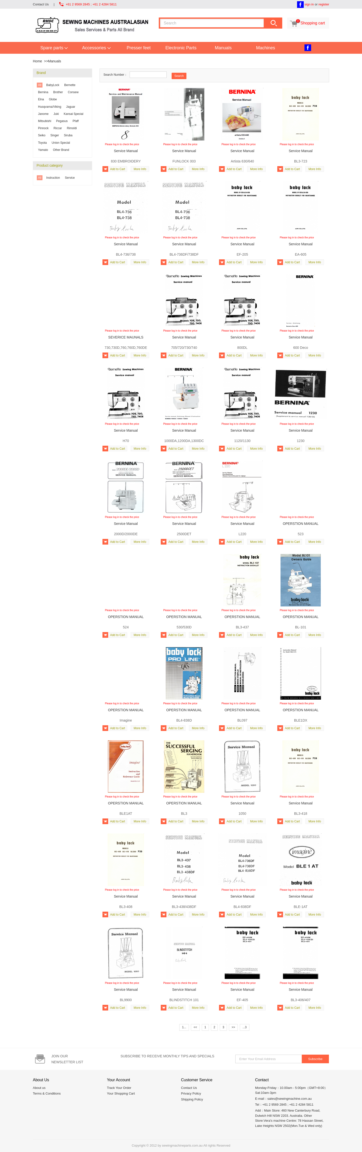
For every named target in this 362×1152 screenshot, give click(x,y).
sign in (309, 4)
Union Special (61, 142)
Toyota (42, 142)
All (39, 85)
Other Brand (61, 150)
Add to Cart (113, 169)
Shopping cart (307, 23)
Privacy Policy (191, 1093)
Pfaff (76, 121)
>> (233, 1027)
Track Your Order (119, 1088)
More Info (140, 169)
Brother (58, 92)
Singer (54, 135)
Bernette (69, 85)
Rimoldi (72, 128)
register (324, 4)
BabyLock (52, 85)
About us (39, 1088)
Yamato (43, 150)
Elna (41, 99)
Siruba (68, 135)
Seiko (41, 135)
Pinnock (43, 128)
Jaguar (70, 106)
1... (184, 1027)
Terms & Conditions (47, 1093)
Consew (73, 92)
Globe (53, 99)
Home (37, 61)
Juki (56, 114)
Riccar (58, 128)
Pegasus (62, 121)
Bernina (43, 92)
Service (70, 177)
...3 (244, 1027)
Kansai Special (73, 114)
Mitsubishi (44, 121)
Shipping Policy (192, 1099)
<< (195, 1027)
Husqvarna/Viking (49, 106)
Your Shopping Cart (121, 1093)
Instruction (53, 177)
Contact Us (41, 4)
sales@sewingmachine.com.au (289, 1098)
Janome (43, 114)
